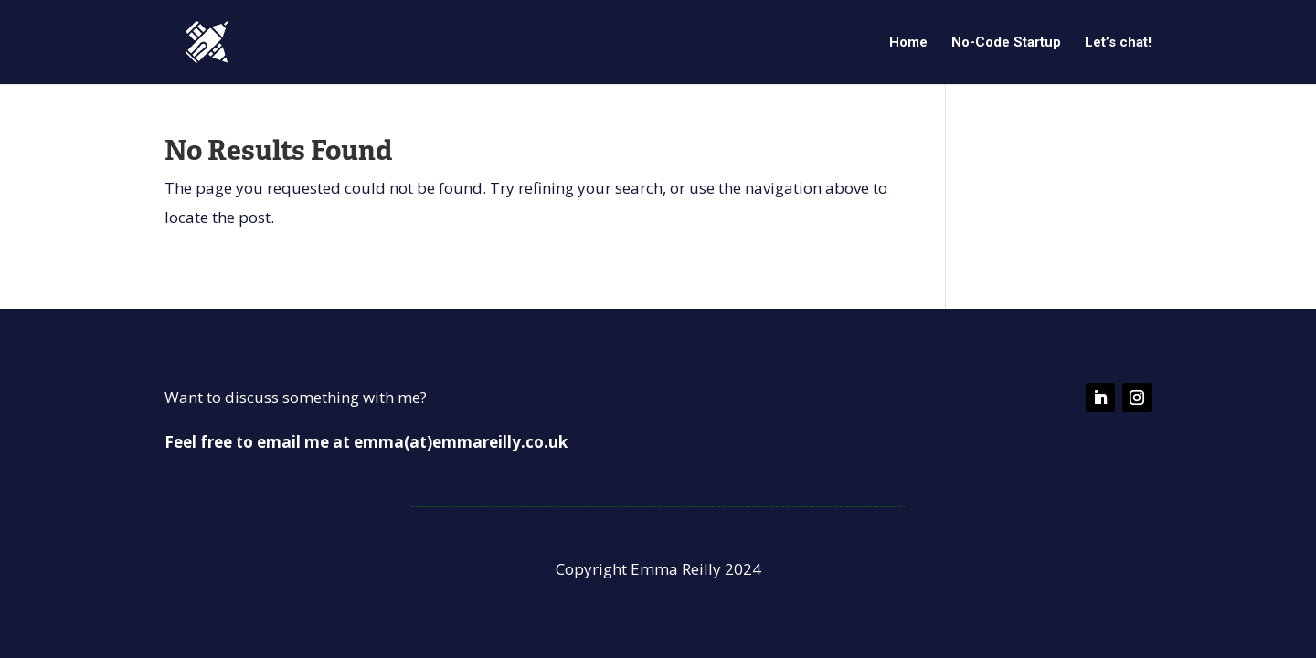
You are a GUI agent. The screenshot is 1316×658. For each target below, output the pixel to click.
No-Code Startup (1006, 43)
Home (908, 43)
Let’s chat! (1118, 43)
